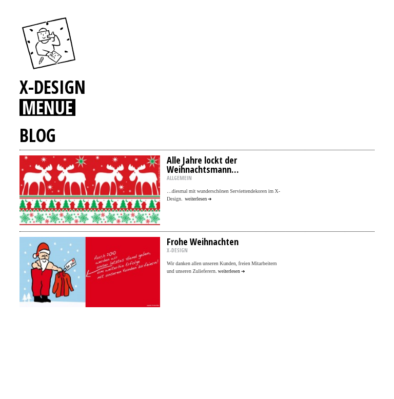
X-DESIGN (52, 86)
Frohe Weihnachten (203, 241)
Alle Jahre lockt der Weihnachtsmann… (203, 164)
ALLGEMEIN (179, 178)
